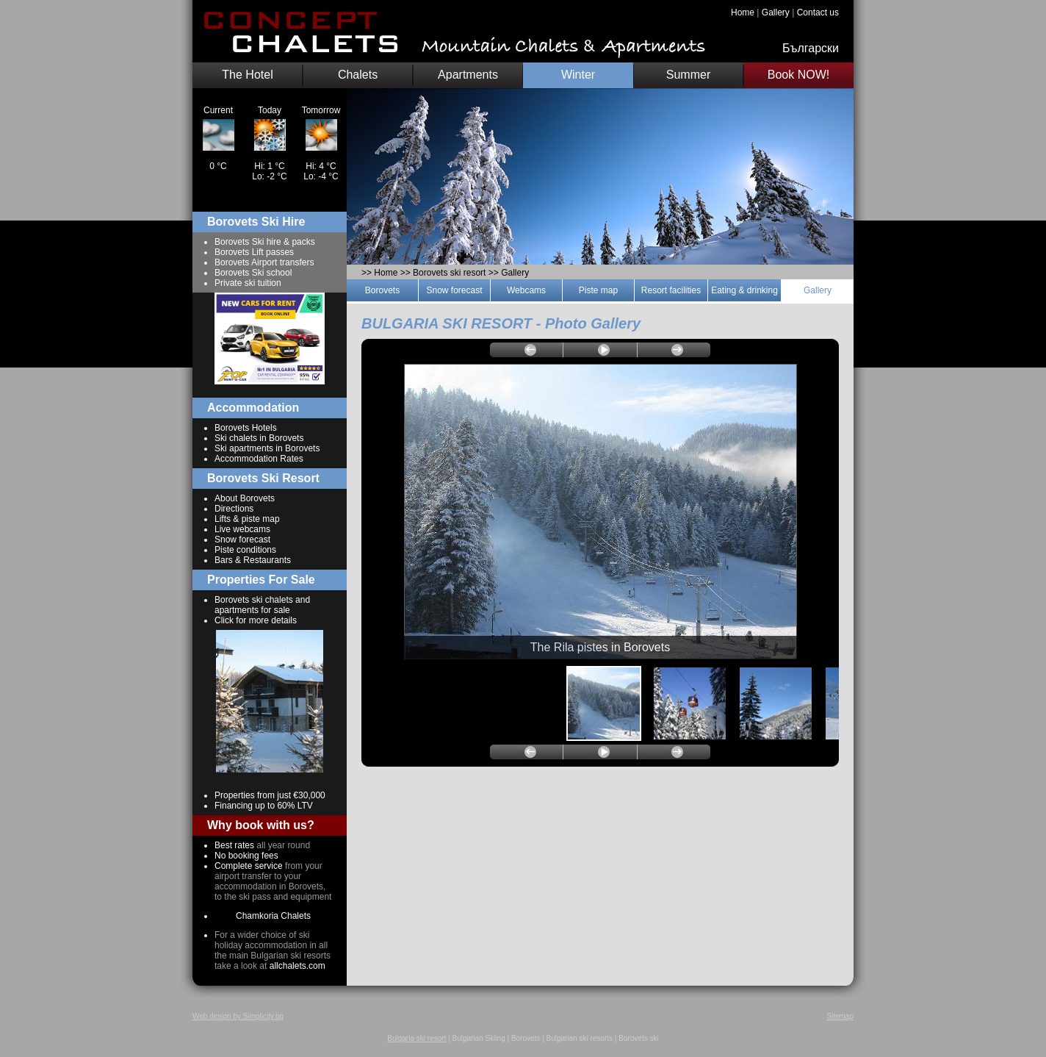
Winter (578, 74)
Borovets (382, 290)
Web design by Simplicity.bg (238, 1016)
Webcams (526, 290)
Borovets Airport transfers (264, 262)
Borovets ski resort (449, 273)
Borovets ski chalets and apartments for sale (262, 605)
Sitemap (840, 1016)
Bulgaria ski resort (416, 1038)
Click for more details (255, 620)
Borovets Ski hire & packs (264, 242)
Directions (233, 509)
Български (810, 48)
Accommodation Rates (258, 459)
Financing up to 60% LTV (263, 805)
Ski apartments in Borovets (267, 448)
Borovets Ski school (253, 273)
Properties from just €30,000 (269, 795)
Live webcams (242, 529)
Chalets (358, 74)
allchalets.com (297, 966)
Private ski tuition (247, 283)
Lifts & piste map (247, 519)
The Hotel (247, 74)
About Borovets (244, 498)
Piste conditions (245, 550)
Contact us (818, 12)
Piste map (598, 290)
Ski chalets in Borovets (258, 438)
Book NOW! (798, 74)
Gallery (776, 12)
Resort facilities (671, 290)
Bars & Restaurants (252, 560)
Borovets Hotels (245, 428)
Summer (688, 74)
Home (742, 12)
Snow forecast (242, 539)
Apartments (468, 74)
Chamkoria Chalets (273, 916)
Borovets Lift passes (254, 252)
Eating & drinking (744, 290)
